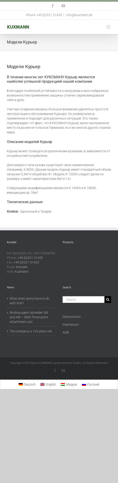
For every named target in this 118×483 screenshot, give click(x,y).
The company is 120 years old (31, 331)
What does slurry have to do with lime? (29, 301)
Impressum (71, 324)
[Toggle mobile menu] (108, 26)
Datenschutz (72, 317)
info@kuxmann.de (79, 15)
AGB (66, 332)
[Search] (107, 299)
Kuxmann (22, 271)
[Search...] (84, 299)
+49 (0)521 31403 (26, 262)
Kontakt (22, 267)
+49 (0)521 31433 (30, 258)
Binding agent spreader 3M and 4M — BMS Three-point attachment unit (29, 317)
